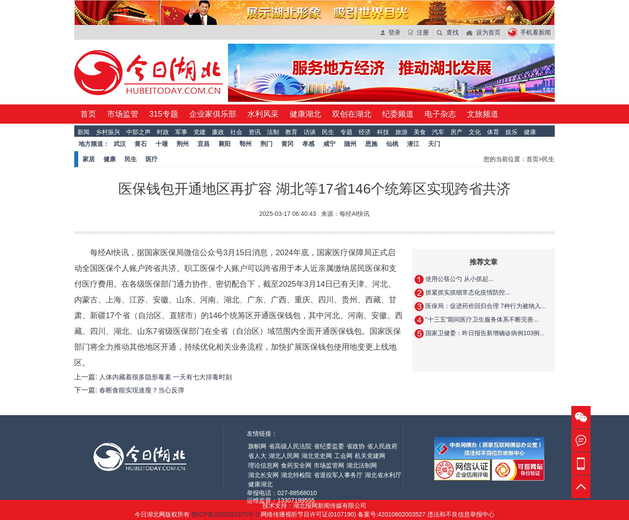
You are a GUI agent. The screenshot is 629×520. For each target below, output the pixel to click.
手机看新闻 (529, 32)
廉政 (218, 131)
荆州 (182, 143)
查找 (447, 32)
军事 (181, 131)
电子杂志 (440, 114)
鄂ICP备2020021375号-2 (226, 514)
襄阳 (224, 143)
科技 (383, 131)
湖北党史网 (316, 455)
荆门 (266, 143)
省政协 (355, 446)
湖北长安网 (263, 474)
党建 (200, 131)
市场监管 (122, 114)
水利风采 (263, 114)
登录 (390, 32)
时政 (163, 131)
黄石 (141, 143)
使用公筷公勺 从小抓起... (458, 278)
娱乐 (511, 131)
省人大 (257, 455)
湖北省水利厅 (383, 474)
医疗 (151, 159)
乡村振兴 (108, 131)
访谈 (310, 131)
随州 (350, 143)
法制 (273, 131)
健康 (530, 131)
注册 (418, 32)
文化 (475, 131)
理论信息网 (263, 465)
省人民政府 (382, 446)
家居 (89, 159)
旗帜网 (257, 446)
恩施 (371, 143)
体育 (493, 131)
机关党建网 (370, 455)
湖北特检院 (296, 474)
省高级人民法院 (290, 446)
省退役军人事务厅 (338, 474)
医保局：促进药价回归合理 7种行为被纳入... (485, 305)
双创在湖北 (351, 114)
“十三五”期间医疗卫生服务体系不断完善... (481, 319)
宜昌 (203, 143)
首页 (88, 114)
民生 (328, 131)
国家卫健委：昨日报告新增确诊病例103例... (484, 332)
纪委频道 (398, 114)
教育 (291, 131)
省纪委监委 (329, 446)
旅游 (401, 131)
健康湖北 (305, 114)
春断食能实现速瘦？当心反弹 (141, 390)
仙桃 (392, 143)
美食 (420, 131)
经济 (365, 131)
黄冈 (287, 143)
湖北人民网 (284, 455)
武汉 (120, 143)
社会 (236, 131)
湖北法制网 (361, 465)
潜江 (413, 143)
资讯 (255, 131)
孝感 (308, 143)
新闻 (83, 131)
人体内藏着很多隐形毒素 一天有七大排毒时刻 (165, 377)
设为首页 (483, 32)
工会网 (343, 455)
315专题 (163, 114)
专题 (346, 131)
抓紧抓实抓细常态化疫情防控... (467, 292)
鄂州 (245, 143)
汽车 (438, 131)
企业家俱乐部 (212, 114)
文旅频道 (482, 114)
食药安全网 (296, 465)
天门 (434, 143)
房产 (456, 131)
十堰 (162, 143)
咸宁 (329, 143)
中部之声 (138, 131)
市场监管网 (329, 465)
